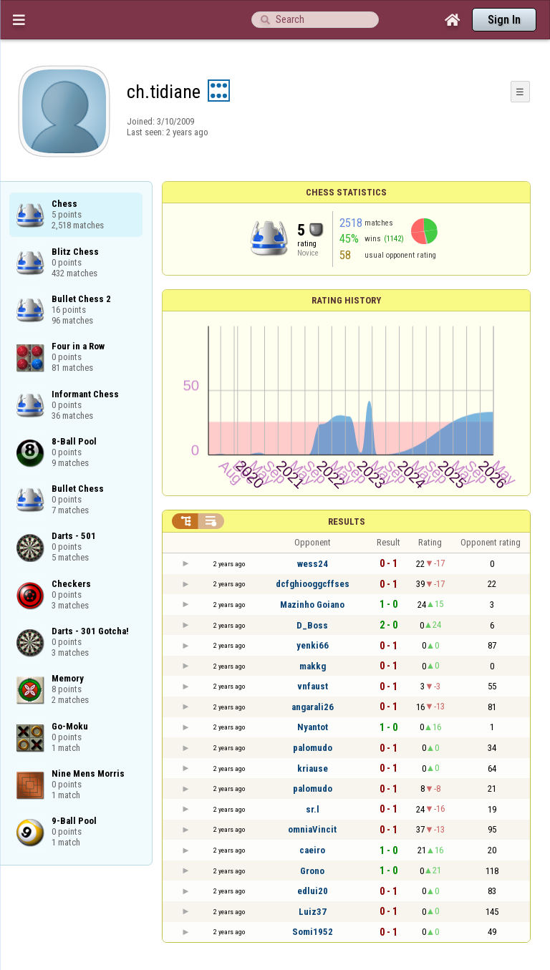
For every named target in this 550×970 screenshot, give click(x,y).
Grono (312, 870)
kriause (312, 768)
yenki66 (312, 645)
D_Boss (312, 625)
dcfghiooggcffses (312, 583)
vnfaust (312, 686)
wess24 (312, 563)
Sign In (504, 19)
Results (346, 521)
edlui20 (312, 891)
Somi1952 (312, 931)
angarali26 (312, 707)
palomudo (312, 747)
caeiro (312, 850)
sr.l (312, 809)
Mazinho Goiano (312, 604)
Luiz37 (313, 911)
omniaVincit (312, 829)
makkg (312, 666)
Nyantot (312, 727)
